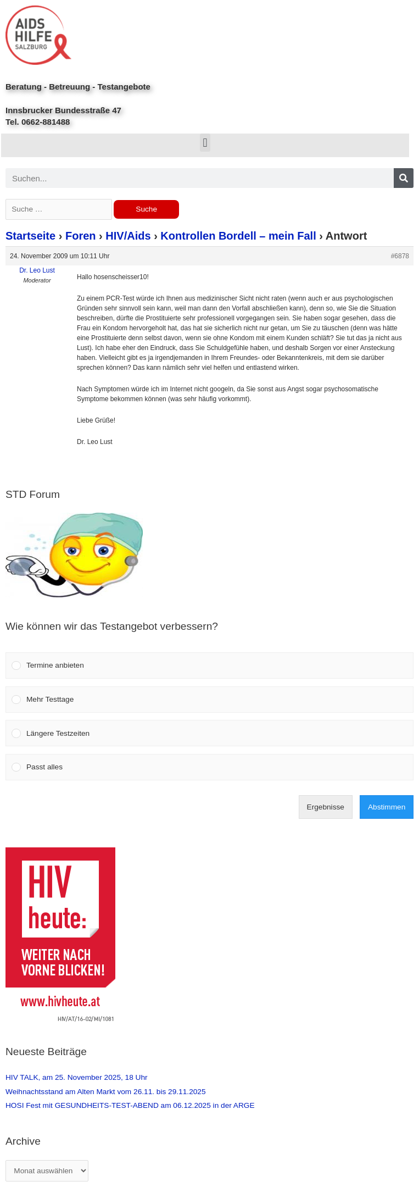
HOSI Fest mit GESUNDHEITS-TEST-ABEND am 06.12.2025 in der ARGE (130, 1105)
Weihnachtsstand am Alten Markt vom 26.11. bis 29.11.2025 (105, 1092)
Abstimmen (386, 807)
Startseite (30, 236)
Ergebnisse (325, 807)
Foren (80, 236)
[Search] (404, 178)
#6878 (400, 256)
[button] (205, 143)
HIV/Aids (127, 236)
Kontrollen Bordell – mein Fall (238, 236)
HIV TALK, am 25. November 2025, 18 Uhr (76, 1077)
